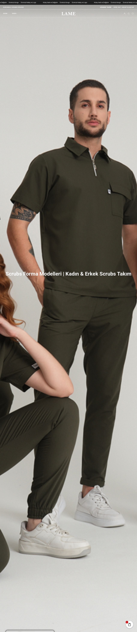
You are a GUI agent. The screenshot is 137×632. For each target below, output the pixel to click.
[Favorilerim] (133, 14)
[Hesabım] (125, 14)
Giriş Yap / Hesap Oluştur (124, 7)
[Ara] (129, 14)
